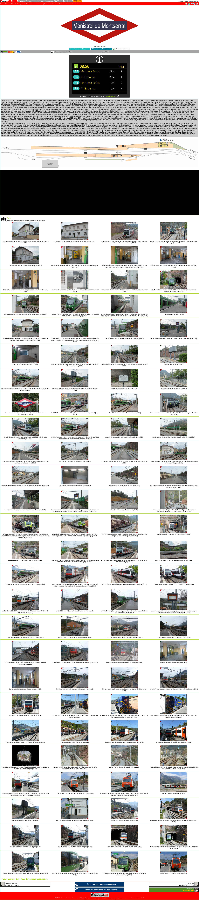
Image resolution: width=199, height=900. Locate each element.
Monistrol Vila (188, 890)
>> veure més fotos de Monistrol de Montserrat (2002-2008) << (24, 879)
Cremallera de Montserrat (50, 4)
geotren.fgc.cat (110, 96)
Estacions (61, 4)
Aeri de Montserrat (12, 885)
